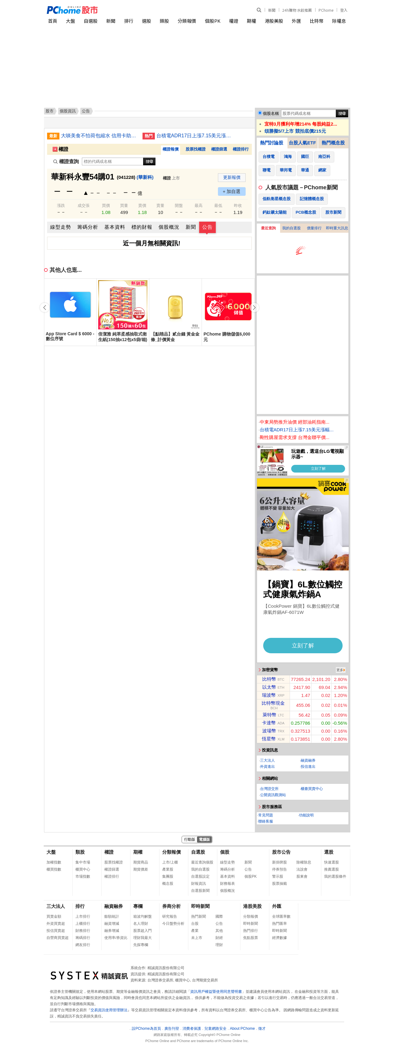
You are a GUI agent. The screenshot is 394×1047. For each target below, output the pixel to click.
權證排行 (241, 149)
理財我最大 (142, 938)
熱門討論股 (271, 142)
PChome (326, 10)
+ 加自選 (232, 191)
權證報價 (171, 149)
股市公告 (281, 852)
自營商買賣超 (57, 938)
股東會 (302, 876)
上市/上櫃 (170, 862)
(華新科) (145, 177)
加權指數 (53, 862)
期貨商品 (140, 862)
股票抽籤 (279, 883)
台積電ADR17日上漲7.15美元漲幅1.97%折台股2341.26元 (194, 135)
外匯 (296, 21)
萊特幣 (269, 714)
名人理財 (140, 923)
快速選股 (331, 862)
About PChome (242, 1028)
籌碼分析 (87, 227)
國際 (219, 916)
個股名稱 (271, 113)
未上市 (196, 938)
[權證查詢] (112, 161)
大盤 (70, 21)
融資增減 (111, 923)
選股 (146, 21)
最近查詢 (268, 228)
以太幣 (269, 687)
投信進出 (308, 766)
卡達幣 (269, 722)
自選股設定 (200, 876)
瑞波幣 (269, 695)
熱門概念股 (333, 142)
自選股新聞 (200, 890)
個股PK (212, 21)
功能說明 (306, 815)
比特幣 (317, 21)
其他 (219, 930)
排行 (128, 21)
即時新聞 (200, 906)
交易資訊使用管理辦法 (108, 1010)
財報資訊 (198, 883)
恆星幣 (269, 738)
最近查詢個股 (202, 862)
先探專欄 (140, 945)
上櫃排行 (82, 923)
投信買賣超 (55, 930)
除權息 (339, 21)
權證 (233, 21)
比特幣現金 (273, 703)
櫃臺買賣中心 (312, 789)
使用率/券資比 (115, 938)
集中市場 (82, 862)
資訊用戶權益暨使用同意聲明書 (216, 991)
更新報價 (231, 177)
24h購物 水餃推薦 (297, 10)
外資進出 (267, 766)
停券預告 (279, 869)
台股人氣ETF (302, 142)
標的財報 (141, 227)
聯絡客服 (265, 821)
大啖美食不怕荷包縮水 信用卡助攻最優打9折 (99, 135)
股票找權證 (196, 149)
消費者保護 (192, 1028)
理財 (219, 945)
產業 (195, 930)
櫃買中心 (82, 869)
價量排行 (314, 228)
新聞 (271, 10)
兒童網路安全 (215, 1028)
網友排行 (82, 945)
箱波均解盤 (142, 916)
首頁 (52, 21)
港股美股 (274, 21)
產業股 (167, 869)
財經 (219, 938)
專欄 (138, 906)
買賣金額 (53, 916)
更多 (339, 670)
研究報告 (169, 916)
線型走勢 (60, 227)
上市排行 (82, 916)
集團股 (167, 876)
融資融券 (308, 760)
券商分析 (171, 906)
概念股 (167, 883)
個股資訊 (68, 111)
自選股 (91, 21)
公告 (207, 227)
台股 (195, 923)
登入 (344, 10)
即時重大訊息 (337, 228)
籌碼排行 (82, 938)
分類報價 (187, 21)
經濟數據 (279, 938)
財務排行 (82, 930)
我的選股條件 (335, 876)
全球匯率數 (281, 916)
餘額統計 (111, 916)
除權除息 (303, 862)
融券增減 (111, 930)
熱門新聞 (198, 916)
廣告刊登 (171, 1028)
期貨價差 (140, 869)
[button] (254, 307)
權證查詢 (66, 161)
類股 (164, 21)
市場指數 (82, 876)
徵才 (262, 1028)
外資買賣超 (55, 923)
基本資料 (114, 227)
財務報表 (227, 883)
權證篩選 (219, 149)
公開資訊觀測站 (273, 795)
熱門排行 (250, 930)
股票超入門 (142, 930)
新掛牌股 (279, 862)
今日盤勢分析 (173, 923)
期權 (251, 21)
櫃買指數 (53, 869)
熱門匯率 (279, 923)
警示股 (277, 876)
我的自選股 (291, 228)
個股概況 (169, 227)
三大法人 (267, 760)
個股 (224, 852)
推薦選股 (331, 869)
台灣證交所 (269, 789)
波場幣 (269, 730)
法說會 (302, 869)
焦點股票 (250, 938)
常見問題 (265, 815)
